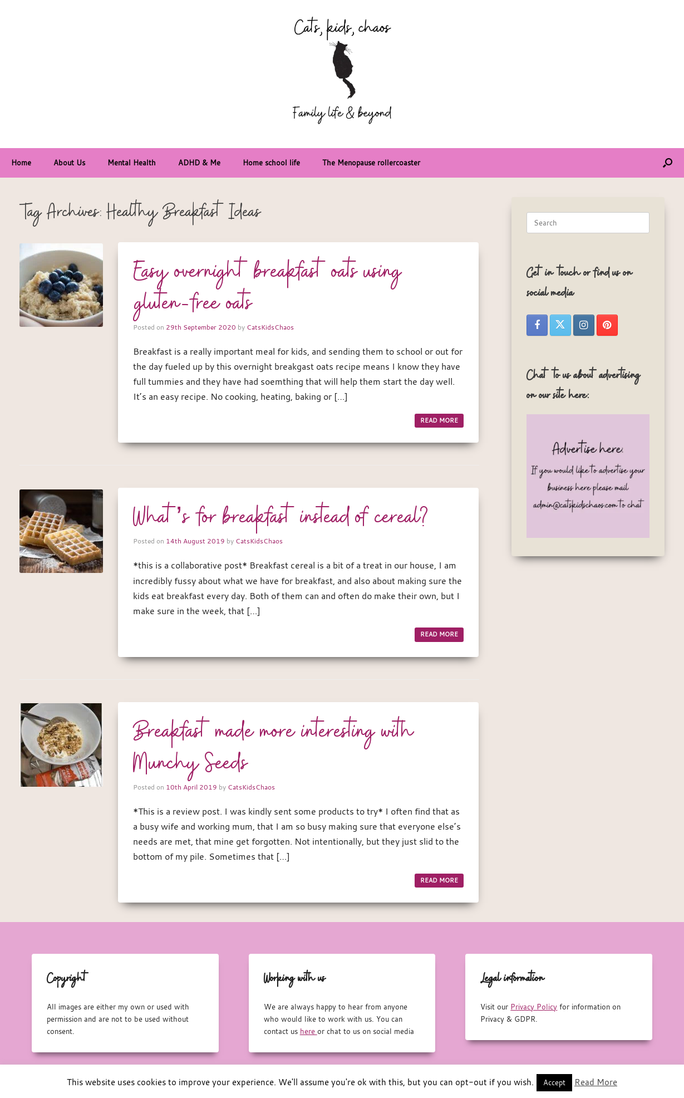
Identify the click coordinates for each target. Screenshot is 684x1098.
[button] (667, 163)
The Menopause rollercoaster (371, 163)
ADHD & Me (199, 163)
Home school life (271, 163)
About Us (69, 163)
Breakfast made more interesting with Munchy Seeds (273, 748)
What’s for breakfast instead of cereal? (281, 517)
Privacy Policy (533, 1007)
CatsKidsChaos (270, 326)
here (308, 1031)
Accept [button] (554, 1082)
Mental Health (131, 163)
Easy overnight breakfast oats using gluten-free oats (267, 288)
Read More (595, 1081)
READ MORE (439, 420)
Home (21, 163)
